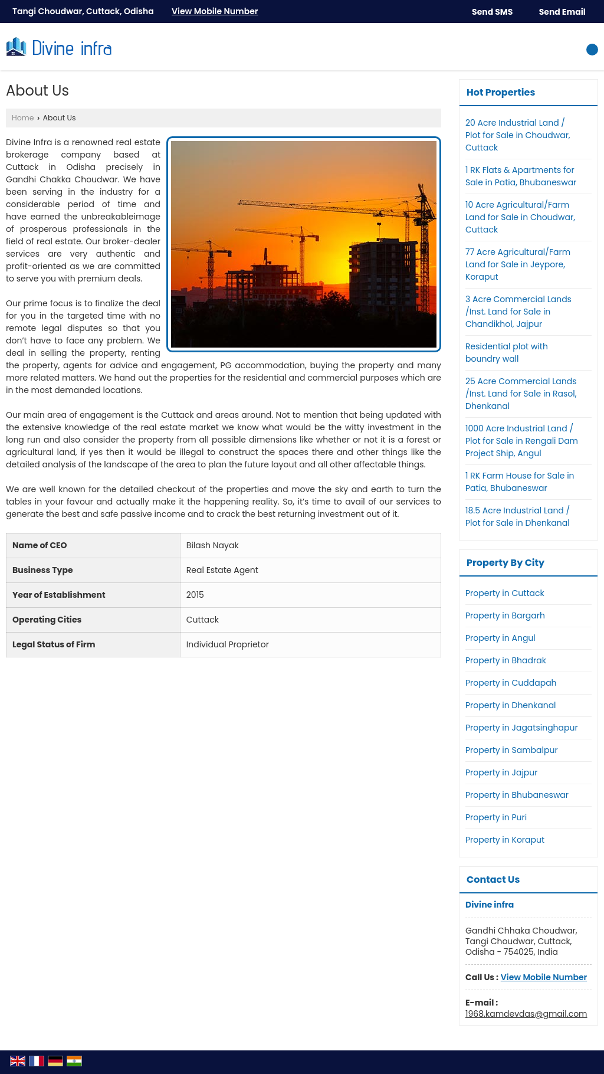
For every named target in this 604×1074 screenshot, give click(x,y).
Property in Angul (500, 638)
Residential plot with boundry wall (506, 352)
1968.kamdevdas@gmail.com (526, 1014)
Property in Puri (496, 817)
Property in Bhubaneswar (517, 795)
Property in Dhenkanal (510, 705)
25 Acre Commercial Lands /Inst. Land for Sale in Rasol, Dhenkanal (521, 393)
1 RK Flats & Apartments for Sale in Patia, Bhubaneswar (520, 176)
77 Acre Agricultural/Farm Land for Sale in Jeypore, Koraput (517, 264)
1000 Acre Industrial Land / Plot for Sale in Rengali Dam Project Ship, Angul (521, 441)
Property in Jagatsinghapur (521, 728)
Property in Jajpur (501, 772)
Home (23, 118)
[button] (215, 11)
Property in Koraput (504, 840)
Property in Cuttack (504, 593)
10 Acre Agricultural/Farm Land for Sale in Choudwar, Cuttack (520, 217)
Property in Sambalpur (511, 750)
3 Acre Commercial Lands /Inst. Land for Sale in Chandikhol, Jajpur (518, 311)
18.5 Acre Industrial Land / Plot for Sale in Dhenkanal (517, 517)
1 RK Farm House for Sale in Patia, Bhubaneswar (520, 482)
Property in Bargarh (505, 615)
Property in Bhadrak (505, 660)
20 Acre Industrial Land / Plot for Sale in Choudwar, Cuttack (517, 135)
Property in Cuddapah (511, 683)
